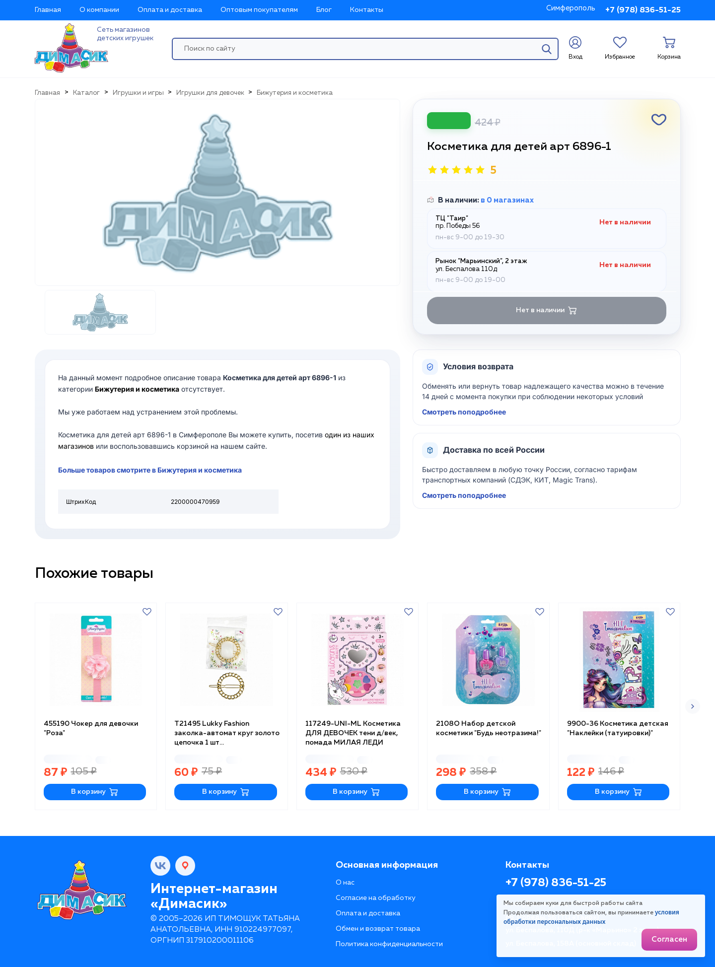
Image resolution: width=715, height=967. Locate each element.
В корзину (94, 792)
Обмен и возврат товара (378, 928)
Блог (324, 9)
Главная (48, 9)
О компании (99, 9)
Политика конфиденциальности (389, 944)
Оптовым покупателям (259, 9)
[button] (692, 706)
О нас (345, 882)
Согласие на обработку (376, 898)
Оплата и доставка (170, 9)
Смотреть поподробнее (464, 412)
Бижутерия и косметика (137, 389)
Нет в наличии (546, 310)
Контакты (366, 9)
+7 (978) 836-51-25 (643, 10)
